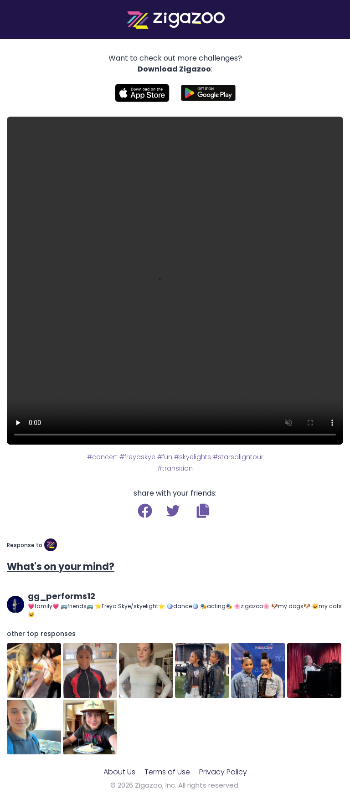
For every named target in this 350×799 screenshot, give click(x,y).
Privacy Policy (223, 772)
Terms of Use (167, 772)
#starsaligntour (238, 456)
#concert (102, 456)
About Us (119, 772)
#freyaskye (137, 456)
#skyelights (192, 456)
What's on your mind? (60, 566)
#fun (164, 456)
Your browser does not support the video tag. (175, 281)
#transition (175, 468)
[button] (203, 510)
